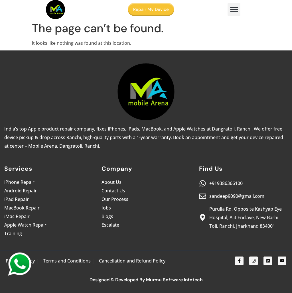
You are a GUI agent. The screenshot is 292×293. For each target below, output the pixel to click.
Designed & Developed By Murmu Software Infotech (146, 280)
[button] (234, 9)
